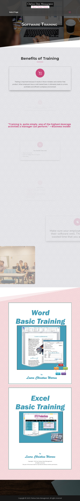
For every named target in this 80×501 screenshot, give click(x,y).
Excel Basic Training (29, 189)
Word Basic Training (30, 193)
